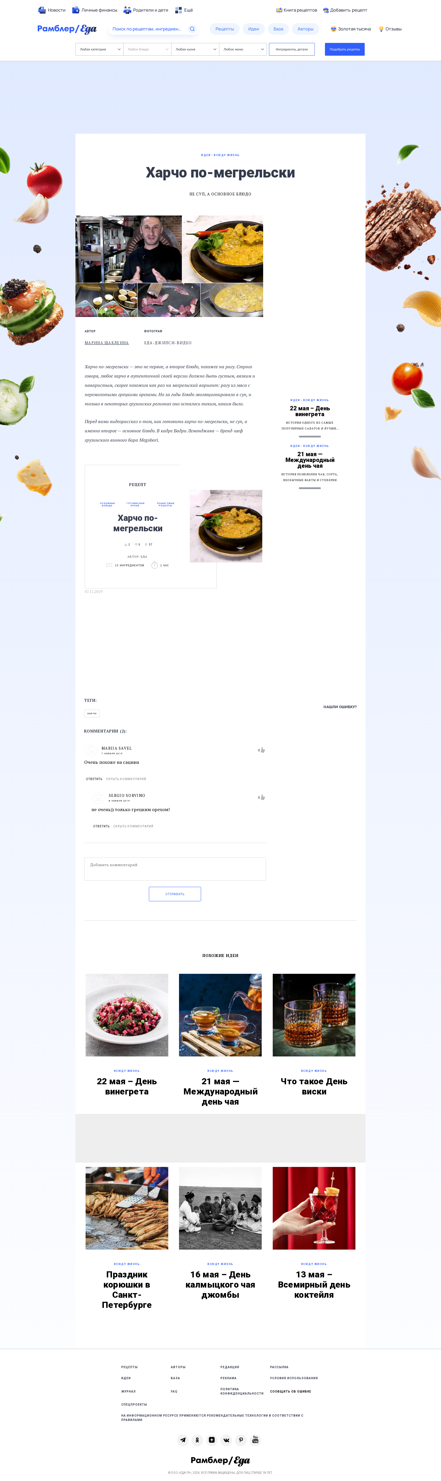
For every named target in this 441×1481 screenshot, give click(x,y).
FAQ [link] (174, 1391)
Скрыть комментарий (126, 779)
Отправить (175, 894)
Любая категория (100, 49)
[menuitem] (52, 10)
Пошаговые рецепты (166, 504)
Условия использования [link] (294, 1378)
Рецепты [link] (129, 1367)
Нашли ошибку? (340, 707)
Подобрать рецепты (345, 49)
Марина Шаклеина (107, 342)
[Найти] (192, 29)
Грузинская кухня (135, 504)
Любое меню (244, 49)
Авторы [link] (178, 1367)
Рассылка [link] (279, 1367)
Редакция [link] (229, 1367)
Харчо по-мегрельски (137, 523)
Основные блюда (107, 504)
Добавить (345, 10)
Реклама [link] (228, 1378)
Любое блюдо (148, 49)
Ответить (94, 779)
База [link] (175, 1378)
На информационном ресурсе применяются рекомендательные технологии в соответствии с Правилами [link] (212, 1418)
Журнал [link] (128, 1391)
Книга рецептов (296, 10)
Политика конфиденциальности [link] (242, 1391)
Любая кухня (196, 49)
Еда (144, 557)
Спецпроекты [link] (134, 1404)
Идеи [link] (126, 1378)
